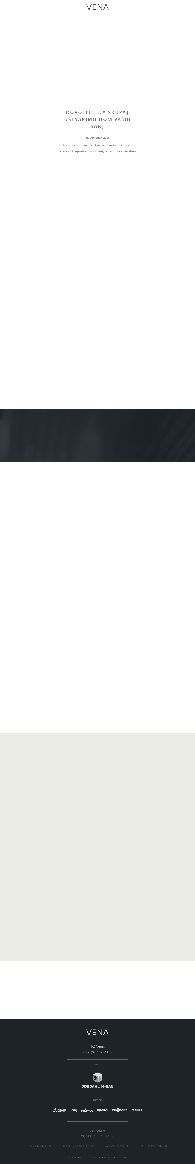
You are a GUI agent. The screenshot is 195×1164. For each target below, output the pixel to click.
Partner (97, 1064)
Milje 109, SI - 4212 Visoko (97, 1136)
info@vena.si (98, 1046)
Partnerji (97, 1100)
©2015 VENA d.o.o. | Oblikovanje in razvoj (97, 1157)
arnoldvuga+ (120, 1157)
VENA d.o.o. (97, 1131)
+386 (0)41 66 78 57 (97, 1052)
